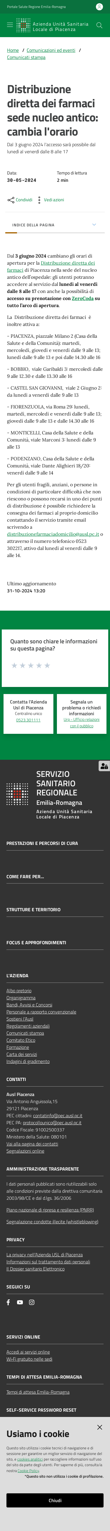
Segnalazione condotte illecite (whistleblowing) (52, 1221)
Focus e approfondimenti (36, 942)
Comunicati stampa (26, 57)
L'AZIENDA (17, 975)
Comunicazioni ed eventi (51, 50)
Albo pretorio (18, 990)
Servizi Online (23, 1337)
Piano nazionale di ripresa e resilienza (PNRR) (50, 1209)
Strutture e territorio (33, 909)
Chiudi (55, 1500)
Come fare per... (25, 876)
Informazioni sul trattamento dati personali (48, 1261)
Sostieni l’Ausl (19, 1018)
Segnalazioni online (25, 1150)
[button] (99, 25)
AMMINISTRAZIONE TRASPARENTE (42, 1169)
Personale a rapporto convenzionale (41, 1011)
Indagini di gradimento (28, 1061)
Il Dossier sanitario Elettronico (35, 1268)
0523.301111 (28, 720)
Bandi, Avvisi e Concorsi (29, 1004)
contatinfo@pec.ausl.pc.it (57, 1115)
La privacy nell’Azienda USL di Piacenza (44, 1254)
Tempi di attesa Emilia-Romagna (38, 1391)
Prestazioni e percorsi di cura (42, 843)
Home (13, 50)
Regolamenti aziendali (28, 1025)
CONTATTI (16, 1079)
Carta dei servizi (21, 1054)
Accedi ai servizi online (28, 1351)
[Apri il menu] (9, 24)
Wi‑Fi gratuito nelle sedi (29, 1358)
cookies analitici (30, 1459)
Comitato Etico (20, 1040)
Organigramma (20, 997)
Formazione (17, 1047)
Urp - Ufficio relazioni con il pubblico (81, 722)
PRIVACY (15, 1239)
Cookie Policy (28, 1471)
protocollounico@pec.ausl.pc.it (52, 1122)
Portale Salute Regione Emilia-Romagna (36, 6)
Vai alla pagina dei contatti (32, 1143)
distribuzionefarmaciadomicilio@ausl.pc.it (53, 534)
